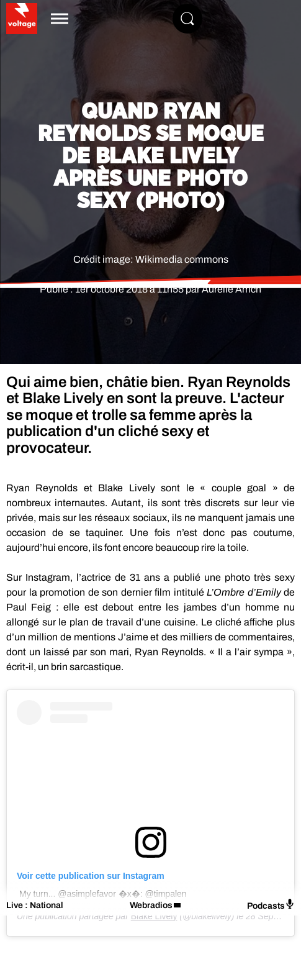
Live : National (34, 905)
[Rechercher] (187, 19)
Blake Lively (154, 916)
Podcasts (271, 905)
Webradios (151, 905)
